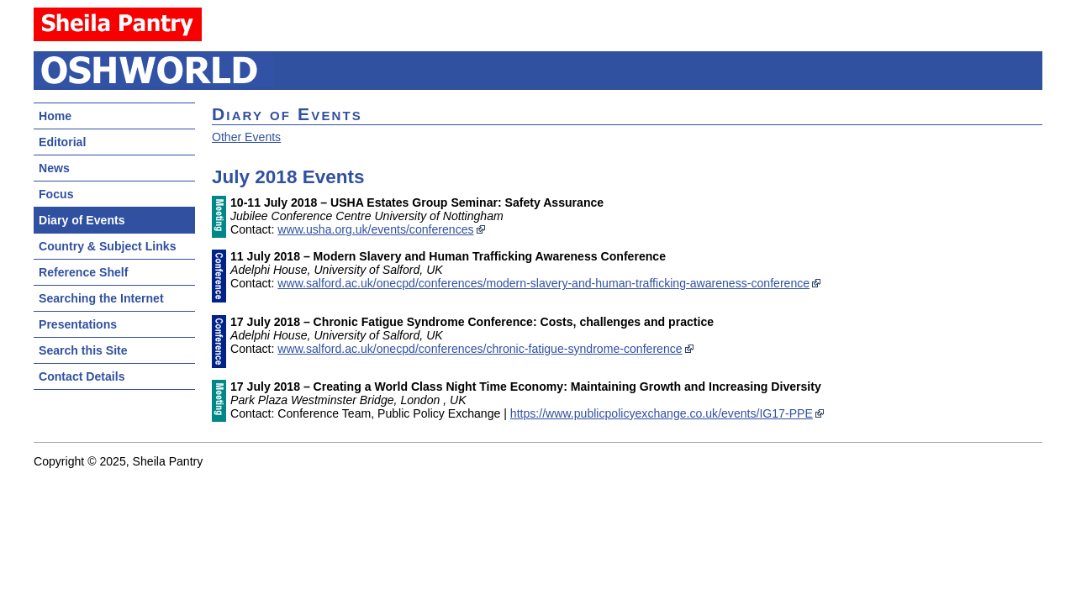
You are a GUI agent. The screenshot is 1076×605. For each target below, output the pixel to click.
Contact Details (81, 376)
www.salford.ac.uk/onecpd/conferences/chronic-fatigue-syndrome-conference (479, 348)
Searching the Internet (101, 298)
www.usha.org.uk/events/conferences (375, 229)
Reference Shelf (83, 272)
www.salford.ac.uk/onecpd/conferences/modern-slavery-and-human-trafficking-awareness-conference (543, 283)
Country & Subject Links (107, 246)
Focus (56, 194)
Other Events (246, 137)
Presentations (78, 324)
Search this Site (83, 350)
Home (55, 116)
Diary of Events (82, 220)
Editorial (62, 142)
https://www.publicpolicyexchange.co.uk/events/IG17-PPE (661, 413)
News (54, 168)
